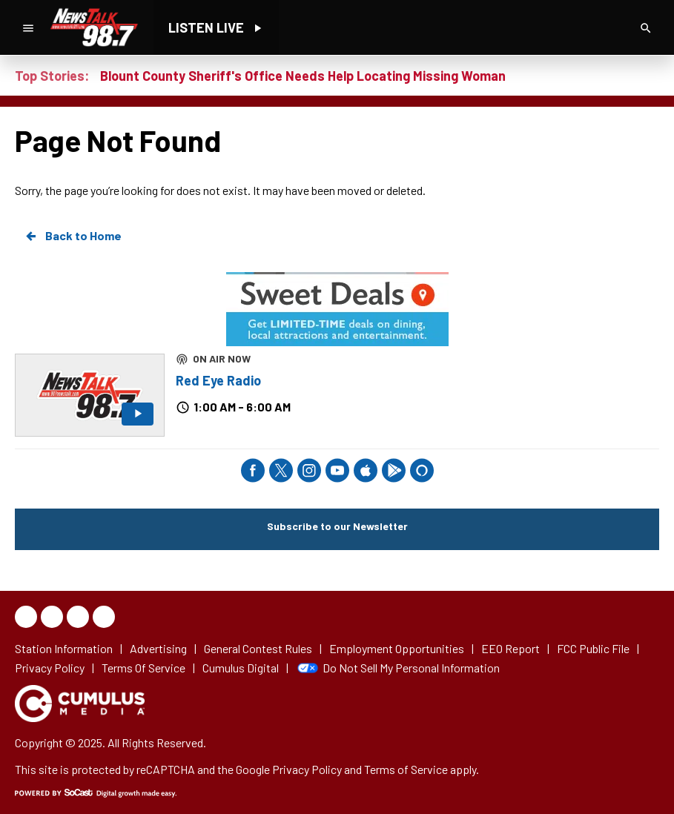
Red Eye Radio (218, 380)
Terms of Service (406, 769)
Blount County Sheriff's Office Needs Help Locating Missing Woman (303, 75)
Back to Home (73, 235)
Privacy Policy (307, 769)
